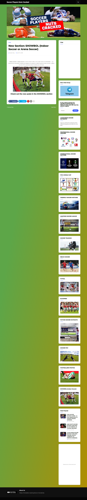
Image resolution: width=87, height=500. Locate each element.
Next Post (53, 107)
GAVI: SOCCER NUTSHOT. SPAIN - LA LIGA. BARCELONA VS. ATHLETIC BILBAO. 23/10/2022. (72, 417)
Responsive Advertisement (69, 464)
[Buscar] (66, 110)
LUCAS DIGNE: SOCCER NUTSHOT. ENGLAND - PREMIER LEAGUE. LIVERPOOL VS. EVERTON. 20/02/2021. (72, 435)
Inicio (9, 42)
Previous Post (10, 107)
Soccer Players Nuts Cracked (18, 2)
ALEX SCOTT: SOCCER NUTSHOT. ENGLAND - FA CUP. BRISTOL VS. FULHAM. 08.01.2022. (72, 426)
